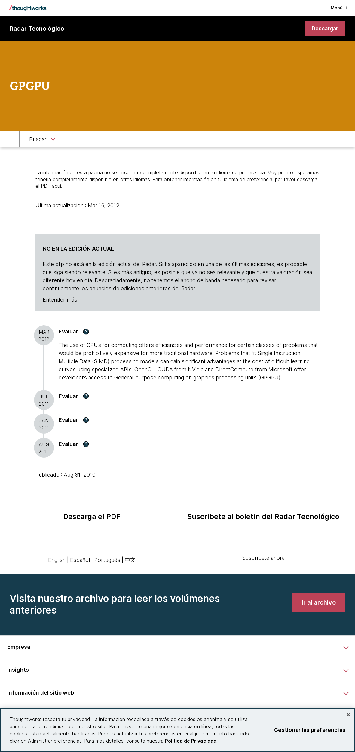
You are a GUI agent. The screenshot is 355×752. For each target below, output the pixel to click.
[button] (86, 332)
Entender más (60, 300)
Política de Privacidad (190, 741)
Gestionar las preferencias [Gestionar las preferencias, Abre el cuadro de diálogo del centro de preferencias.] (309, 730)
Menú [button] (339, 7)
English (57, 560)
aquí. (57, 186)
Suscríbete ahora (263, 558)
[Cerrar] (348, 714)
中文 (130, 560)
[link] (324, 28)
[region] (177, 730)
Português (107, 560)
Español (80, 560)
